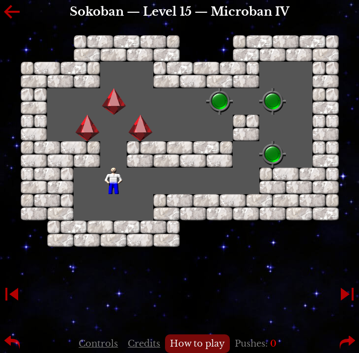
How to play (197, 343)
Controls (98, 343)
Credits (144, 343)
